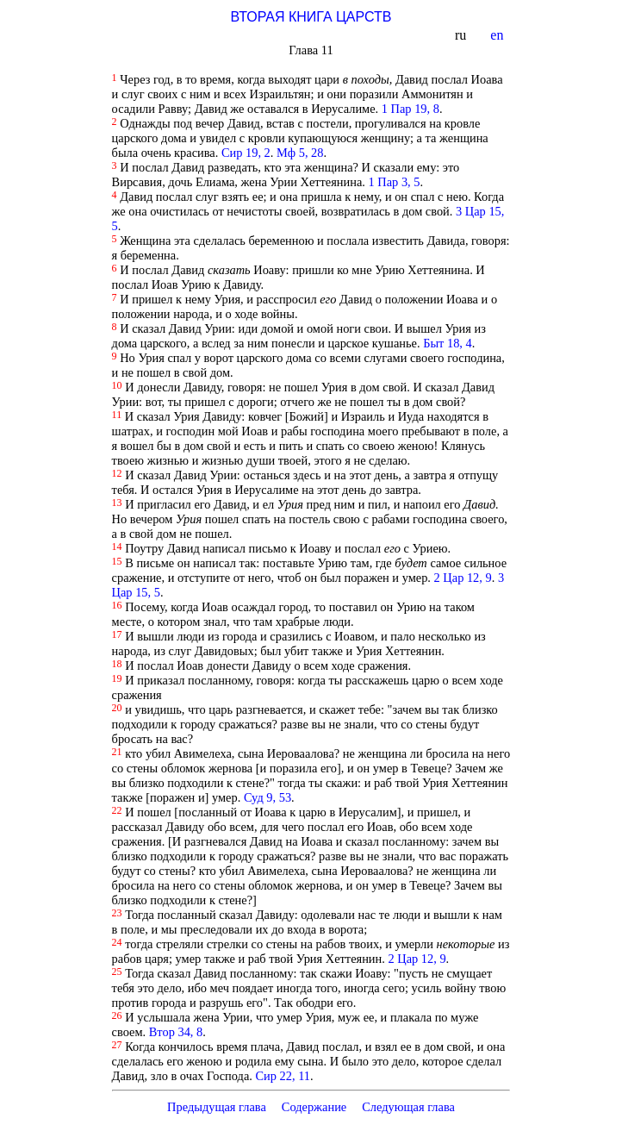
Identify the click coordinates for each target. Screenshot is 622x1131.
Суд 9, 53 (267, 797)
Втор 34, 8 (175, 1032)
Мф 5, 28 (300, 152)
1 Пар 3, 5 (394, 182)
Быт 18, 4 (447, 343)
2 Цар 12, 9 (463, 577)
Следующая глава (408, 1107)
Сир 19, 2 (246, 152)
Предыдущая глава (216, 1107)
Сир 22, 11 (282, 1076)
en (498, 35)
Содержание (314, 1107)
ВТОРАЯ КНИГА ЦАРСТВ (311, 16)
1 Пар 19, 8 (410, 109)
